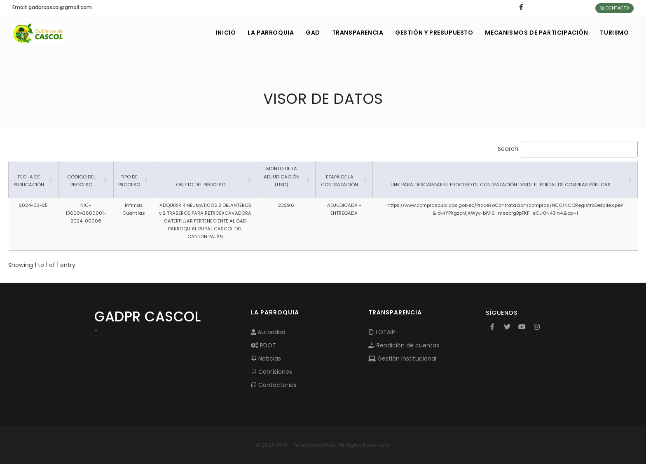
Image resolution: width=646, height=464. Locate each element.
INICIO (223, 32)
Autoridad (268, 332)
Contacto (614, 8)
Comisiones (271, 372)
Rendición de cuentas (403, 345)
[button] (50, 180)
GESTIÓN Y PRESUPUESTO (433, 32)
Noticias (266, 358)
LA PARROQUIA (268, 32)
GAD (310, 32)
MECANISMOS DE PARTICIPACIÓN (536, 32)
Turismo (614, 32)
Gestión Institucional (402, 358)
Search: (509, 149)
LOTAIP (381, 332)
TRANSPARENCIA (356, 32)
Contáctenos (274, 385)
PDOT (263, 345)
